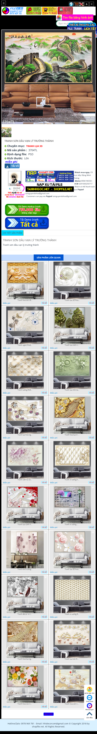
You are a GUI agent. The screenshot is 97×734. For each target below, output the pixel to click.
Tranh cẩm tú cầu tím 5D (25, 480)
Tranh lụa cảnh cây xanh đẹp (72, 345)
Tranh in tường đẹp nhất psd (72, 614)
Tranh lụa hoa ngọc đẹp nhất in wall (25, 435)
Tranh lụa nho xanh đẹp (72, 390)
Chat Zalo (89, 698)
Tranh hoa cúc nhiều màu (25, 704)
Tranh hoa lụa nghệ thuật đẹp (25, 659)
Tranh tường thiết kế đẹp (25, 390)
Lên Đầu (89, 715)
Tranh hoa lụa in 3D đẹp (72, 435)
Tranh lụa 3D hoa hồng (72, 569)
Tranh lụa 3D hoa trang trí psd (72, 300)
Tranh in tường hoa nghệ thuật (72, 480)
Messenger (89, 707)
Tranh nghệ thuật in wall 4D (25, 345)
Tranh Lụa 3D (34, 146)
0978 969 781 (89, 690)
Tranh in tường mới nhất (72, 524)
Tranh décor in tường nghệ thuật (25, 614)
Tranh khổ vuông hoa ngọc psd (25, 569)
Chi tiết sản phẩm (12, 232)
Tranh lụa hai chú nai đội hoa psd (72, 659)
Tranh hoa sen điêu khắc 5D (25, 300)
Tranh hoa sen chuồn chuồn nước (72, 704)
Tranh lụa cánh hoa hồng (25, 524)
